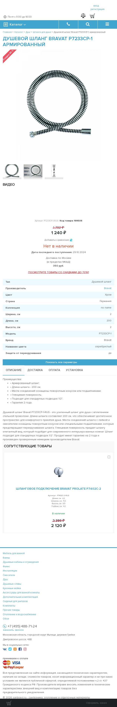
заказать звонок (13, 629)
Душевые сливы (12, 583)
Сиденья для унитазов (15, 601)
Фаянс (6, 566)
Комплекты (9, 605)
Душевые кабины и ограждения (21, 562)
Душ (5, 579)
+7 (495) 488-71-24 (22, 626)
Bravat (107, 288)
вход (96, 5)
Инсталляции (10, 570)
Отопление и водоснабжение (19, 614)
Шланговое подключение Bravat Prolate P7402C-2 (58, 489)
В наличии (58, 513)
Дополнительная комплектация (20, 597)
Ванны (6, 557)
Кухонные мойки (12, 588)
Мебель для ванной (14, 553)
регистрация (97, 9)
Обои (6, 618)
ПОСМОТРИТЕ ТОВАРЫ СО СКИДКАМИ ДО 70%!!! (58, 272)
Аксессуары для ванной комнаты (21, 592)
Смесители (9, 575)
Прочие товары (11, 610)
